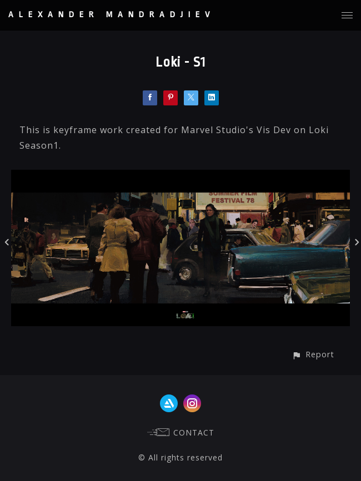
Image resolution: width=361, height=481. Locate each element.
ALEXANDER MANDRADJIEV (111, 14)
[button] (313, 354)
